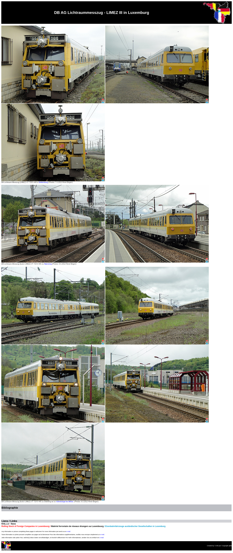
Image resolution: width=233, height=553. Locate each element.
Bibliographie (9, 507)
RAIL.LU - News (8, 524)
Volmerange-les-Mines (64, 501)
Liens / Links (9, 521)
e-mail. (68, 531)
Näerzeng (48, 264)
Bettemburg (43, 182)
